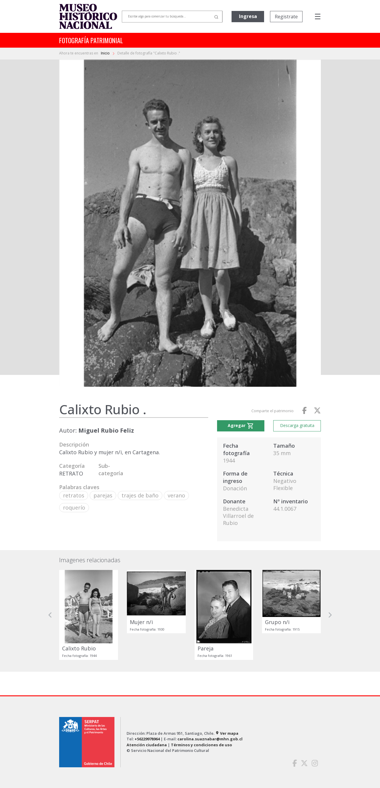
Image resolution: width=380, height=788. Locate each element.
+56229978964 (147, 739)
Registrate (286, 16)
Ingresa (248, 16)
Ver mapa (226, 733)
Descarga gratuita (297, 425)
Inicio (106, 53)
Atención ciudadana (147, 744)
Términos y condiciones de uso (201, 744)
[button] (50, 615)
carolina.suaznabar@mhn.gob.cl (209, 739)
